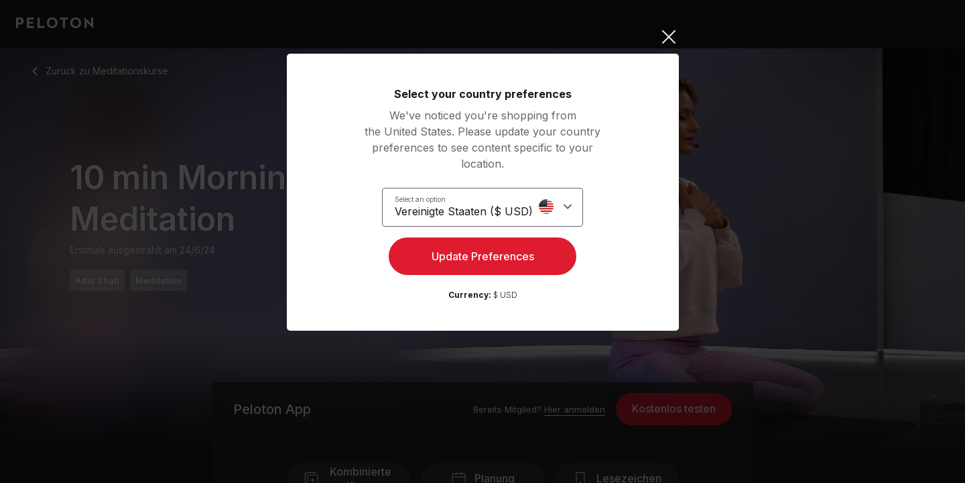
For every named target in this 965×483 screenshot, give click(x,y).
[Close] (483, 37)
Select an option (428, 199)
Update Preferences (483, 259)
